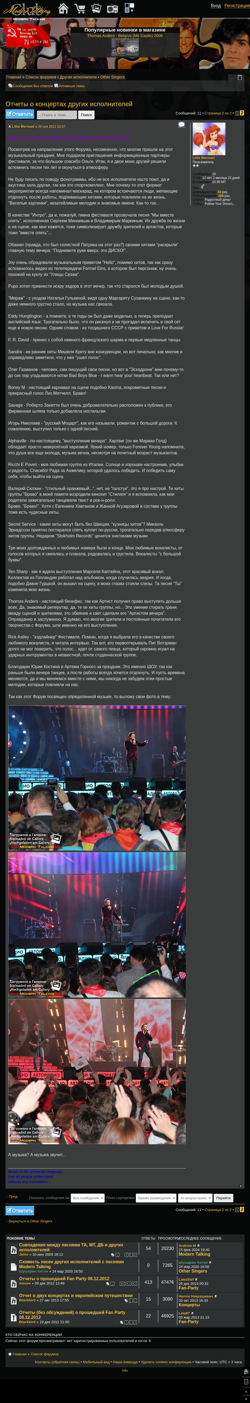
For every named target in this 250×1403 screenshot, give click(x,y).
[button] (218, 12)
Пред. (13, 1196)
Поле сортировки (141, 1198)
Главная (13, 77)
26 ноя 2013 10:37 (51, 127)
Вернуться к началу (240, 1185)
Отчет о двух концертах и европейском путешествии (76, 1295)
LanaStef (186, 1279)
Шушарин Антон (33, 1271)
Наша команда (125, 1362)
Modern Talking (194, 1254)
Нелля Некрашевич (196, 1296)
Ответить (19, 114)
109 (220, 196)
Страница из (218, 113)
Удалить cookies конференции (166, 1362)
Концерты (189, 1304)
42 (134, 1283)
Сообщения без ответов (33, 86)
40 (122, 1283)
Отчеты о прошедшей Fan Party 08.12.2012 (64, 1278)
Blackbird (27, 1300)
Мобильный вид (241, 77)
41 (128, 1283)
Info (125, 1370)
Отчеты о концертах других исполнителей (69, 104)
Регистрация (237, 5)
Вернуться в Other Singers (30, 1221)
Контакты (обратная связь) (57, 1362)
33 (219, 192)
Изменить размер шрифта (233, 77)
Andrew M (187, 1246)
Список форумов (41, 77)
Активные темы (72, 86)
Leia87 (184, 1313)
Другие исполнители (78, 77)
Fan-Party (189, 1288)
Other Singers (112, 77)
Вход (216, 5)
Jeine (23, 1254)
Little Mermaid (23, 127)
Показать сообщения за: (67, 1198)
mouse (25, 1283)
